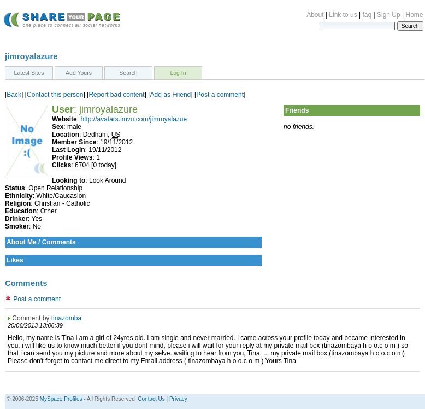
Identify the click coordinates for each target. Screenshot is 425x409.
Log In (178, 72)
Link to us (343, 15)
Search (128, 72)
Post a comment (220, 94)
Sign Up (388, 15)
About (314, 15)
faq (367, 15)
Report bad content (116, 94)
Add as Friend (170, 94)
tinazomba (66, 318)
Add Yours (79, 72)
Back (14, 94)
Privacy (178, 399)
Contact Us (151, 399)
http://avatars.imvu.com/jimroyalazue (133, 119)
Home (414, 15)
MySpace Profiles (61, 399)
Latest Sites (29, 72)
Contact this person (55, 94)
